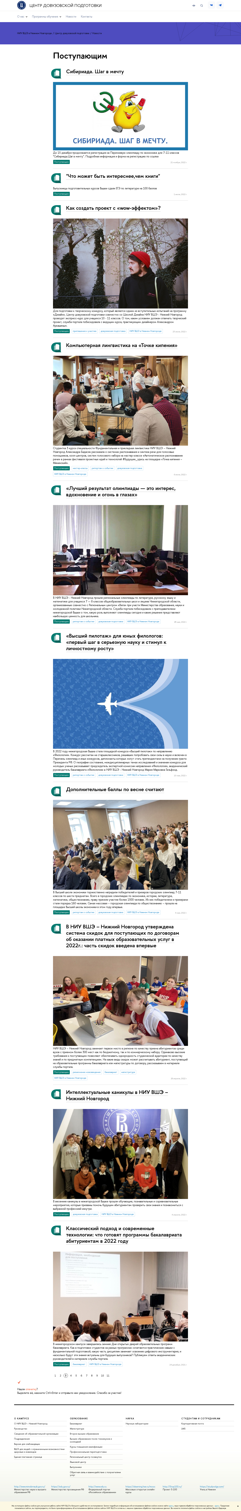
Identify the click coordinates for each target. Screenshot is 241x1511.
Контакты (86, 16)
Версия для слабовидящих (27, 1444)
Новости (71, 16)
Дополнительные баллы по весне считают (115, 789)
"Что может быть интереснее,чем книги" (113, 176)
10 (102, 1375)
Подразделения (22, 1438)
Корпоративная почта (192, 1423)
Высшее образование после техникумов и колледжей (91, 1440)
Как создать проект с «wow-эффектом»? (113, 207)
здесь (171, 1506)
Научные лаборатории (137, 1423)
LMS (183, 1428)
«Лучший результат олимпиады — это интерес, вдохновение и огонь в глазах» (121, 491)
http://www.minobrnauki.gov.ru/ (29, 1486)
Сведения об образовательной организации (36, 1433)
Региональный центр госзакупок (86, 1456)
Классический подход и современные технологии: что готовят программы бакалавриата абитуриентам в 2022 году (124, 1234)
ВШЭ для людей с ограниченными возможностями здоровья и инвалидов (39, 1450)
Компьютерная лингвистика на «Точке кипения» (122, 345)
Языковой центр (78, 1461)
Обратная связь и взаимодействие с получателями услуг (95, 1473)
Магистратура (77, 1428)
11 (108, 1375)
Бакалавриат (76, 1423)
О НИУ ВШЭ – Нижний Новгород (30, 1423)
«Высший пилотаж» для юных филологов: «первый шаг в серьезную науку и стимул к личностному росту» (116, 642)
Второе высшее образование (84, 1433)
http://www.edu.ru (98, 1486)
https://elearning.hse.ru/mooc (140, 1486)
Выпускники (76, 1467)
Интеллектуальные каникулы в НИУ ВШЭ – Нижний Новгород (117, 1095)
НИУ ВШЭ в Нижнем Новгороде (34, 33)
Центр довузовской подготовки (66, 6)
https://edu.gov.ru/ (60, 1486)
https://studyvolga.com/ (212, 1486)
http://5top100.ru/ (172, 1486)
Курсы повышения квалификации (86, 1446)
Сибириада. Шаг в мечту (95, 71)
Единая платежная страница (28, 1456)
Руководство (20, 1428)
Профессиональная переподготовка (88, 1451)
